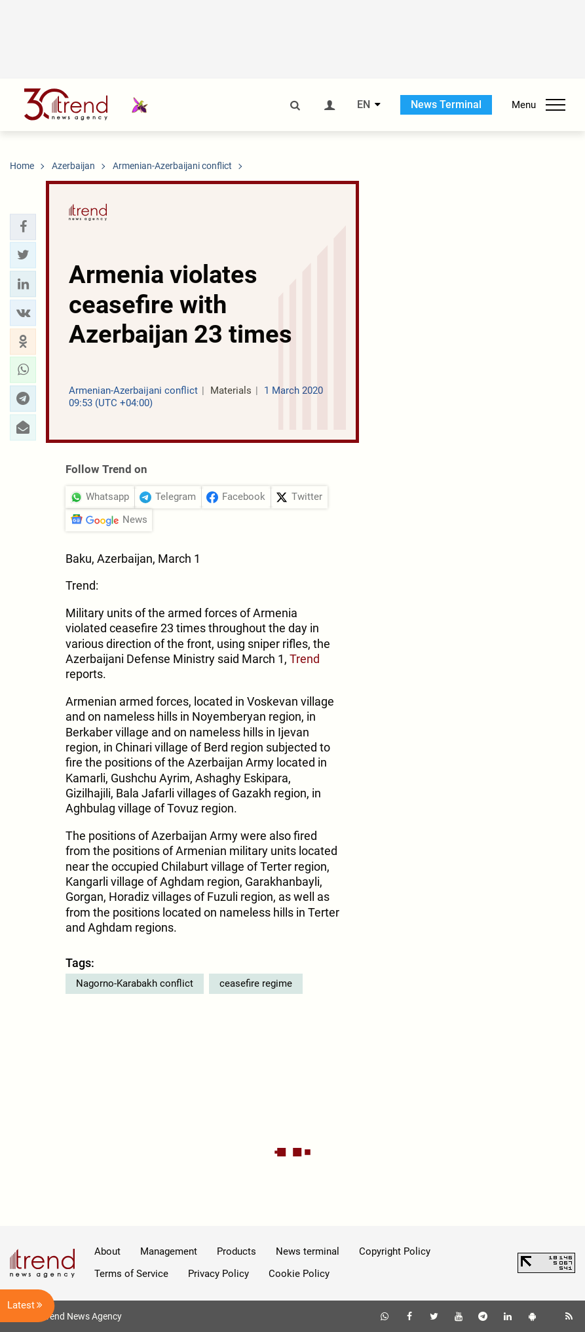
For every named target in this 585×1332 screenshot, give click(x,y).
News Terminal (446, 104)
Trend (305, 659)
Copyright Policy (394, 1251)
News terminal (307, 1251)
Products (236, 1251)
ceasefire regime (255, 983)
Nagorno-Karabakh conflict (134, 983)
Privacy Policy (218, 1274)
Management (168, 1251)
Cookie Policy (299, 1274)
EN (363, 105)
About (107, 1251)
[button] (23, 226)
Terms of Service (131, 1274)
